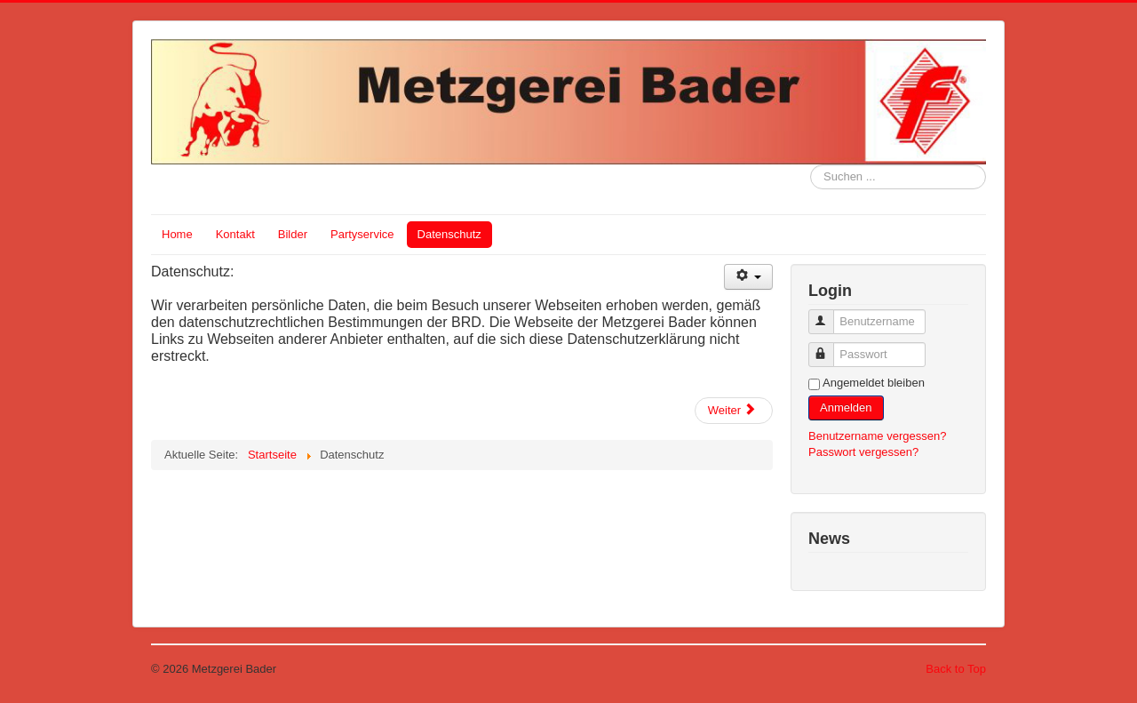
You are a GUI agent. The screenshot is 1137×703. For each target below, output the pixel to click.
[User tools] (748, 277)
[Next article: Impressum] (734, 410)
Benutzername (829, 314)
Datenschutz (449, 234)
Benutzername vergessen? (877, 436)
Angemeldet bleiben (874, 382)
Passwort (829, 347)
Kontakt (235, 234)
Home (177, 234)
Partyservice (362, 234)
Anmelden (846, 407)
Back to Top (956, 668)
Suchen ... (810, 164)
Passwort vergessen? (863, 452)
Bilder (292, 234)
